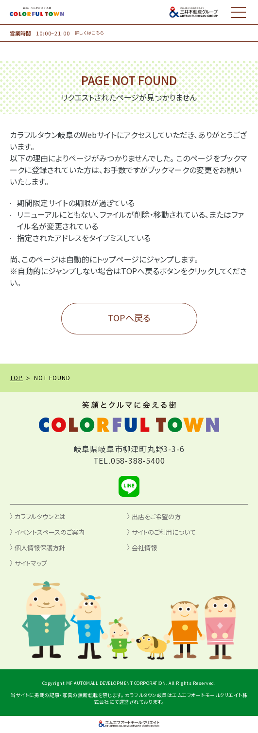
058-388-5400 (138, 460)
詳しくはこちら (89, 33)
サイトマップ (31, 563)
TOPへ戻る (129, 317)
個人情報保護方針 (40, 547)
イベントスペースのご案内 (50, 532)
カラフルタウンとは (40, 516)
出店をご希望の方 (156, 516)
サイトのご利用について (164, 532)
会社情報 (144, 547)
